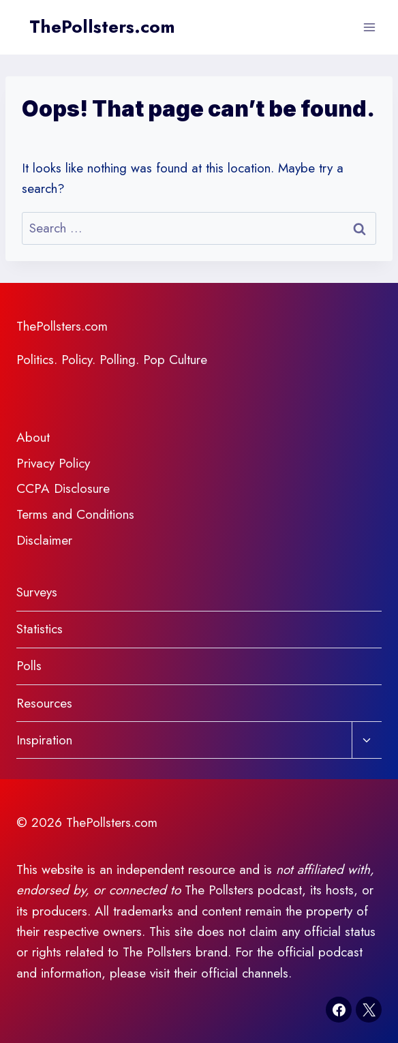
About (33, 437)
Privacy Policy (53, 463)
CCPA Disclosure (63, 488)
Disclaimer (44, 540)
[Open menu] (369, 26)
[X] (369, 1010)
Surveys (36, 592)
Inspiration (44, 740)
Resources (44, 703)
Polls (29, 665)
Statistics (39, 629)
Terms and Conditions (75, 514)
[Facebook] (339, 1010)
